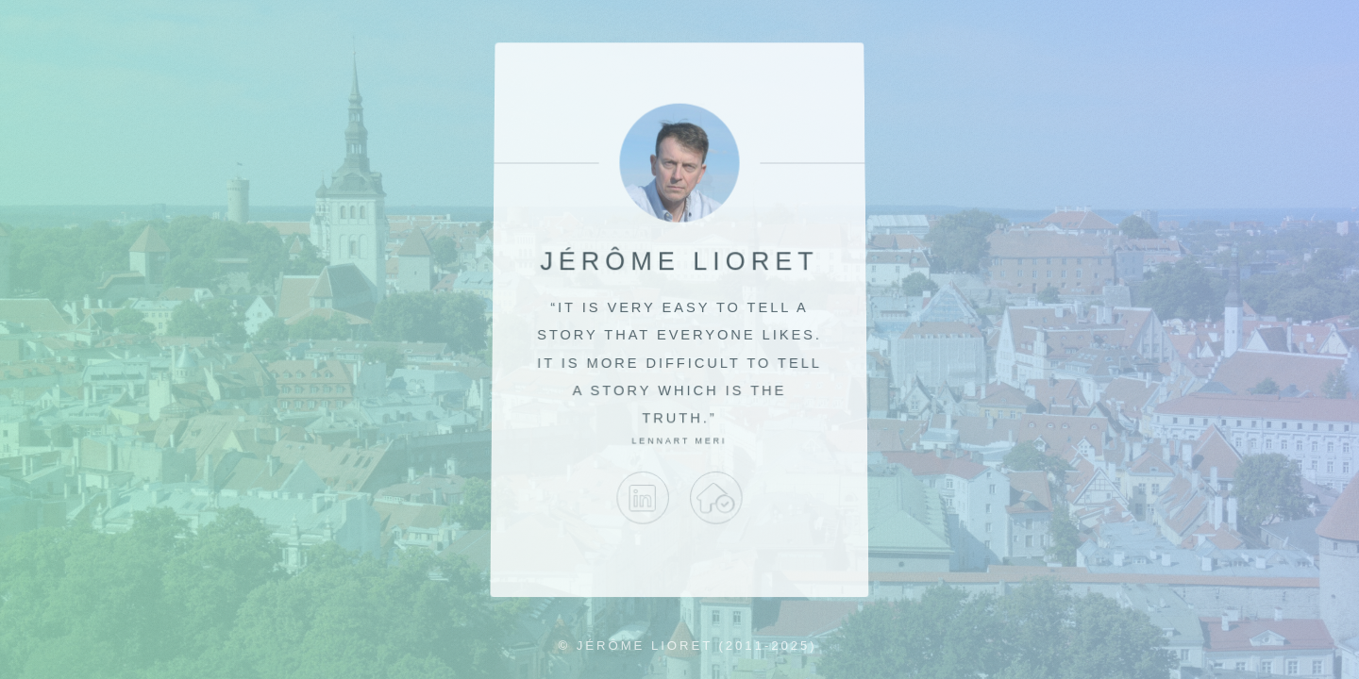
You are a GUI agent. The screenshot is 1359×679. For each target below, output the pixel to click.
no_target (716, 498)
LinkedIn (642, 498)
